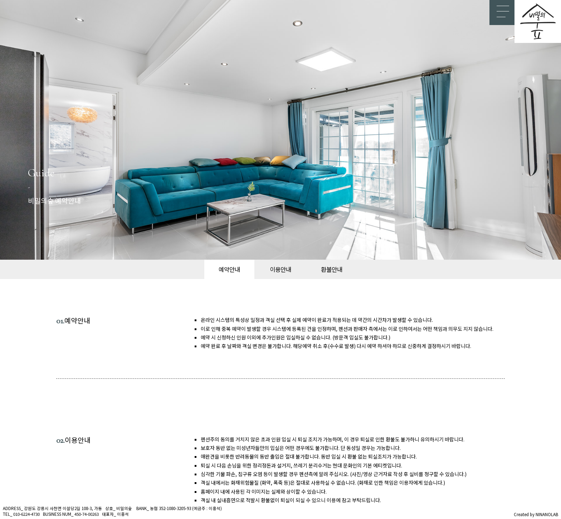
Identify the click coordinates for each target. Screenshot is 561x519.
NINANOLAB (547, 514)
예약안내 (229, 269)
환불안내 (331, 269)
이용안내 (280, 269)
